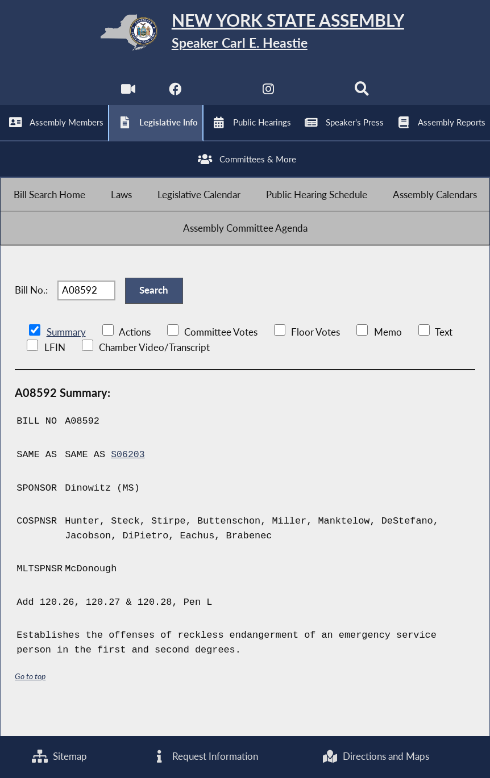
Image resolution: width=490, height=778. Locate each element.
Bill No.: (31, 311)
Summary (66, 356)
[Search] (363, 96)
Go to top (30, 699)
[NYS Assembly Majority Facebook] (174, 96)
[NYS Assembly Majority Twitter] (221, 96)
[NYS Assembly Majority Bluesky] (316, 96)
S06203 (128, 478)
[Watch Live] (127, 96)
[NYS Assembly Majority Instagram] (268, 96)
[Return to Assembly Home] (245, 34)
